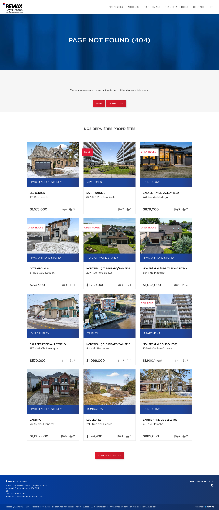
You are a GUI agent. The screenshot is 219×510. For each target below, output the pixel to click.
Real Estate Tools (176, 7)
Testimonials (151, 7)
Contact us (116, 104)
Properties (116, 7)
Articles (133, 7)
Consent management (146, 507)
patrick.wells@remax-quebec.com (27, 497)
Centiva (209, 507)
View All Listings (109, 456)
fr (211, 7)
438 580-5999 (17, 494)
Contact (198, 7)
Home (99, 104)
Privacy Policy (116, 507)
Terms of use (130, 507)
